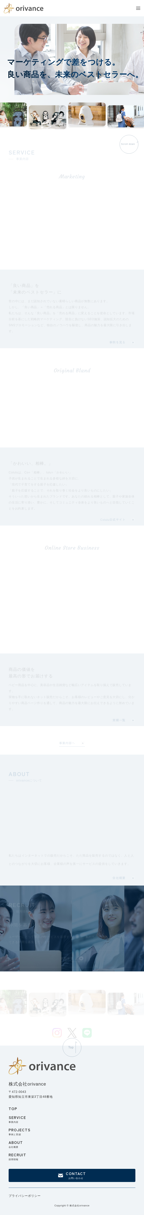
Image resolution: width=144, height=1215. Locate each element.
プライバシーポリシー (25, 1195)
